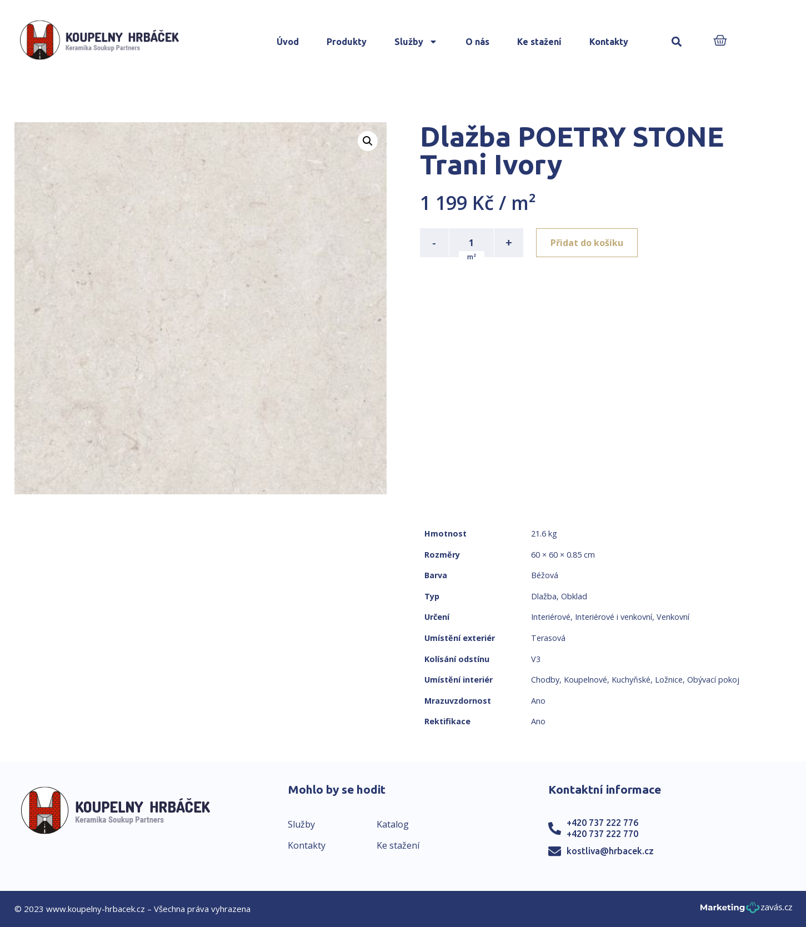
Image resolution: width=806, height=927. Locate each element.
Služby (416, 42)
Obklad (574, 596)
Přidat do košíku (587, 243)
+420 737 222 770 (602, 834)
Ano (538, 700)
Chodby (545, 679)
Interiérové (550, 617)
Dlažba (544, 596)
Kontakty (608, 42)
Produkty (347, 42)
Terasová (548, 638)
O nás (477, 42)
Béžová (544, 575)
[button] (676, 42)
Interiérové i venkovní (613, 617)
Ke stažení (539, 42)
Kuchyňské (631, 679)
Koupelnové (585, 679)
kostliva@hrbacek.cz (610, 851)
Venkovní (673, 617)
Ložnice (669, 679)
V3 (535, 659)
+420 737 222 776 (602, 823)
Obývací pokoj (713, 679)
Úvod (288, 42)
